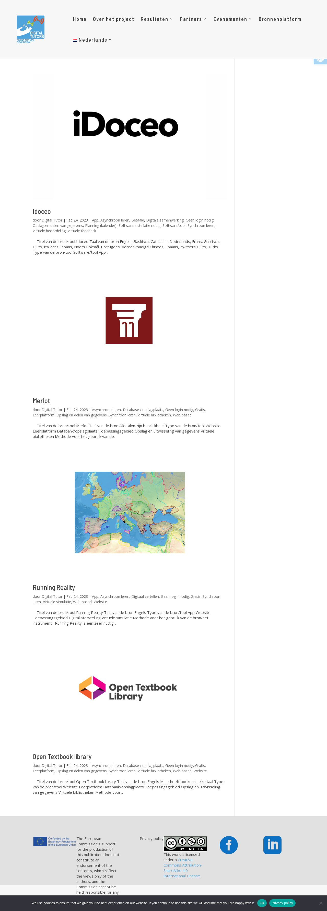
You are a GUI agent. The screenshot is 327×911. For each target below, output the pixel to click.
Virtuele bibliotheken (154, 415)
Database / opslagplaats (143, 409)
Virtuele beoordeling (49, 230)
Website (100, 601)
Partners (191, 19)
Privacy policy (282, 903)
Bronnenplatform (280, 19)
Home (80, 19)
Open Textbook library (62, 756)
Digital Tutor (52, 220)
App (95, 220)
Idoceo (42, 211)
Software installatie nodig (139, 225)
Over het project (113, 19)
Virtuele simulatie (57, 601)
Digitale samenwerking (165, 220)
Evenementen (230, 19)
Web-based (182, 415)
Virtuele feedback (82, 230)
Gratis (200, 409)
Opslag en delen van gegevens (58, 225)
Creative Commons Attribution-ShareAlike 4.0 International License (183, 867)
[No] (320, 903)
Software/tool (173, 225)
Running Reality (54, 587)
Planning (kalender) (100, 225)
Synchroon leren (201, 225)
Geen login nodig (200, 220)
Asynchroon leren (114, 220)
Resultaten (154, 19)
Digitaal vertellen (145, 596)
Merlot (41, 400)
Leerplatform (43, 415)
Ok (262, 903)
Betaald (137, 220)
